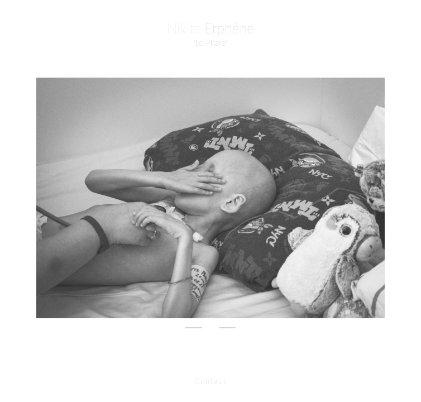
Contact (210, 380)
